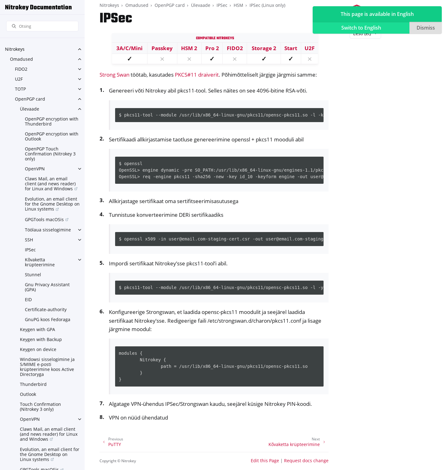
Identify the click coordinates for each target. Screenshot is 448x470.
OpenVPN (35, 169)
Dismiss (426, 27)
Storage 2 (264, 48)
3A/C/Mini (129, 48)
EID (28, 299)
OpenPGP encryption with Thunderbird (51, 121)
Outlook (28, 394)
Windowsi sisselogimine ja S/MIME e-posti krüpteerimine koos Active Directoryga (47, 366)
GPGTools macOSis (44, 219)
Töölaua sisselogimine (48, 230)
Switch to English (361, 27)
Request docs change (306, 460)
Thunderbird (33, 384)
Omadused (21, 59)
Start (290, 48)
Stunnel (33, 275)
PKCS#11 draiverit (197, 74)
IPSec (30, 250)
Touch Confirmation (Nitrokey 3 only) (40, 406)
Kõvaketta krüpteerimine (40, 262)
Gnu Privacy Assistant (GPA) (47, 287)
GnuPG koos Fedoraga (47, 319)
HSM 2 (189, 48)
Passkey (162, 48)
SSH (29, 240)
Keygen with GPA (37, 329)
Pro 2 (212, 48)
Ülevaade (29, 109)
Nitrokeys (15, 49)
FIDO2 (21, 69)
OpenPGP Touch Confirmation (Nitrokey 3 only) (50, 154)
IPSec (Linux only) (267, 5)
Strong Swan (114, 74)
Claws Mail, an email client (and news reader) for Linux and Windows (50, 184)
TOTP (20, 89)
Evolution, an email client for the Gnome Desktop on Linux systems (52, 204)
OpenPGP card (30, 99)
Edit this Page (265, 460)
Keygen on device (38, 349)
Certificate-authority (46, 309)
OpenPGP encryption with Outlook (51, 136)
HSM (238, 5)
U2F (19, 79)
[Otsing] (42, 26)
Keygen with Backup (41, 339)
